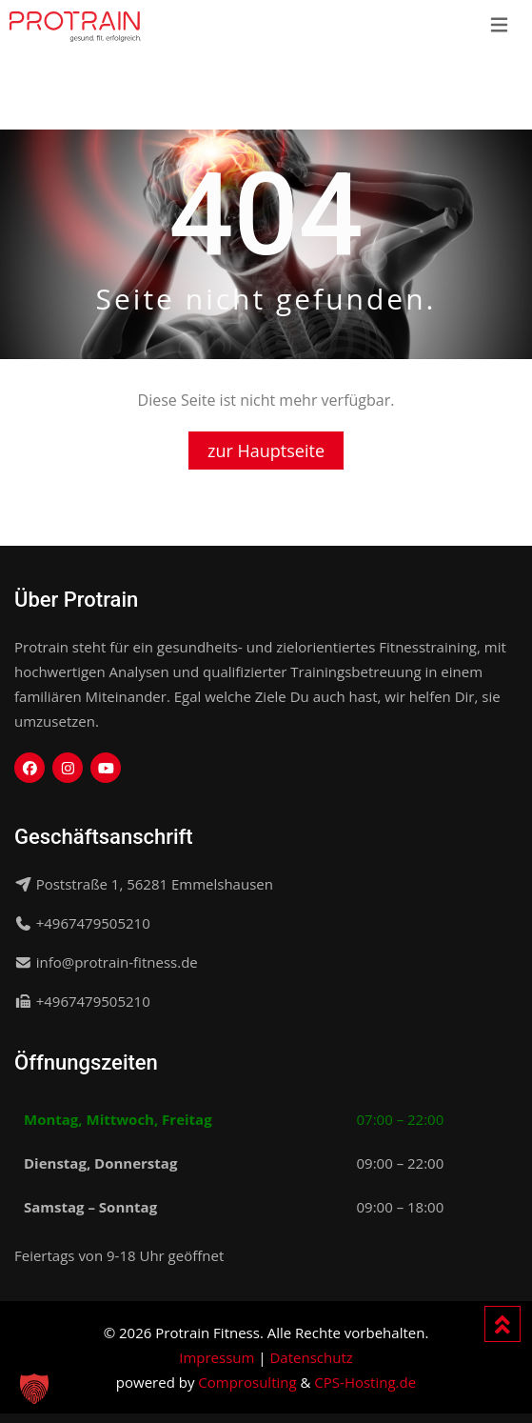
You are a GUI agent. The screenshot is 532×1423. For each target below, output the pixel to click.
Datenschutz (310, 1357)
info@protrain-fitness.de (117, 962)
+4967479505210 (93, 922)
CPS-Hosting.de (365, 1382)
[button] (34, 1388)
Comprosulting (247, 1382)
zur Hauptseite (266, 450)
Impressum (216, 1357)
